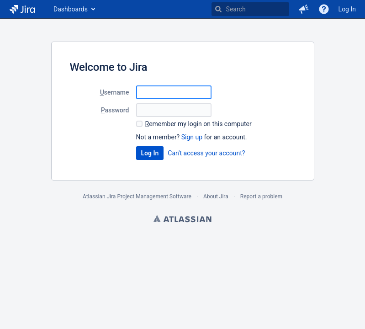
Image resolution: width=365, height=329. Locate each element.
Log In (347, 9)
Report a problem (261, 196)
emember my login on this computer (198, 123)
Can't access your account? (206, 153)
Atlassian (182, 219)
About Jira (215, 196)
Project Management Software (154, 196)
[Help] (324, 9)
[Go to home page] (22, 9)
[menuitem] (74, 9)
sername (114, 92)
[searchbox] (250, 9)
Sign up (191, 137)
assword (115, 110)
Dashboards (70, 9)
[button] (304, 9)
